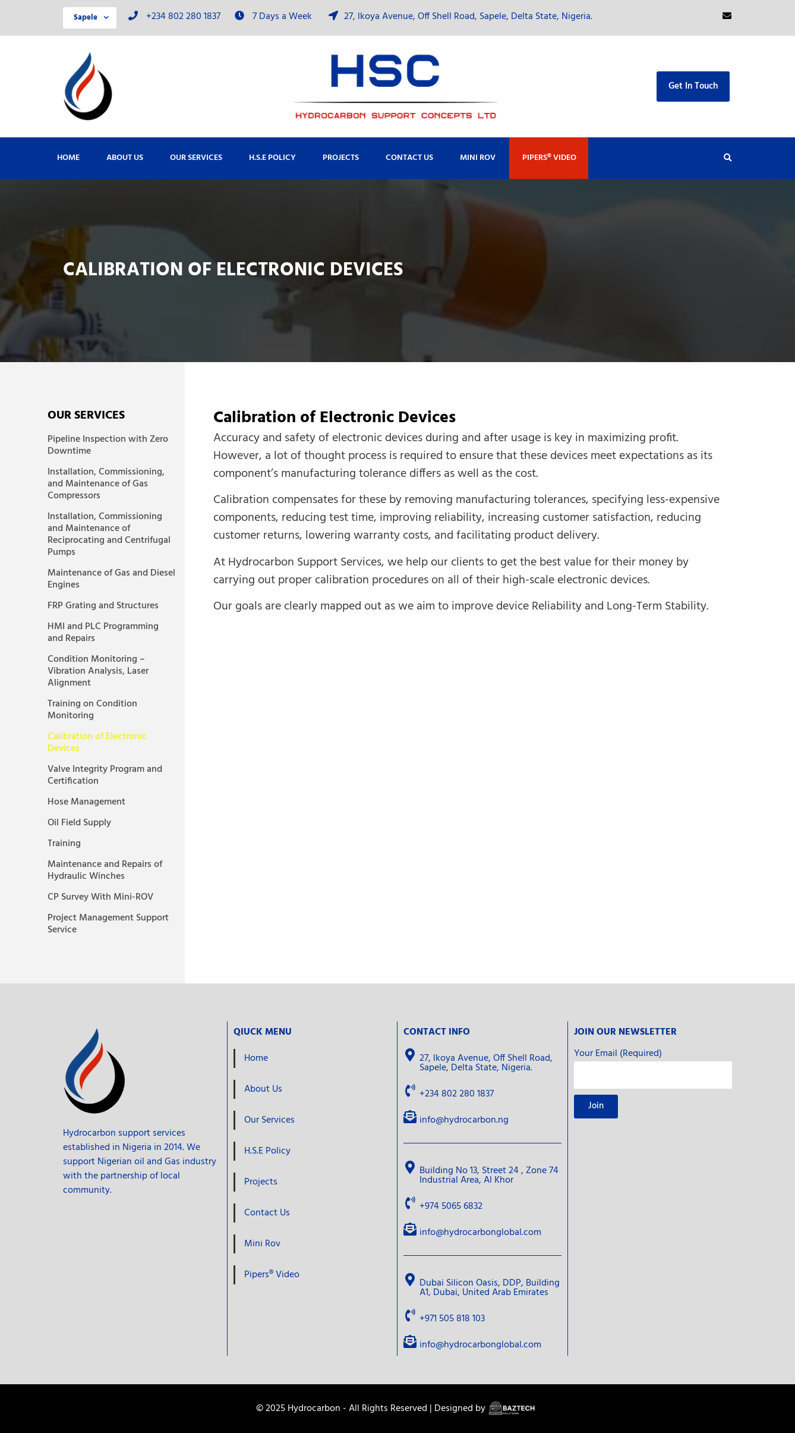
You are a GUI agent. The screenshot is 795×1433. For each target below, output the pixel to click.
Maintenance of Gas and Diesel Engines (111, 579)
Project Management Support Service (108, 924)
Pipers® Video (549, 158)
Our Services (196, 158)
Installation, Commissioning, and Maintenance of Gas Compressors (106, 484)
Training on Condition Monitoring (92, 710)
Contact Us (409, 158)
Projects (341, 158)
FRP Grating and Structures (103, 606)
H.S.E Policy (272, 158)
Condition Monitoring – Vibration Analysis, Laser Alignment (98, 671)
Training (64, 844)
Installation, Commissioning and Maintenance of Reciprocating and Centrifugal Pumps (109, 534)
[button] (727, 158)
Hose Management (86, 802)
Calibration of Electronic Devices (97, 743)
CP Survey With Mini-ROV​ (100, 897)
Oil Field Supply (79, 823)
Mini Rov (478, 158)
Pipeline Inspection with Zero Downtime (108, 445)
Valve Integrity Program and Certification (105, 775)
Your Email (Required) (618, 1055)
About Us (124, 158)
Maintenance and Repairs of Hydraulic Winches (105, 870)
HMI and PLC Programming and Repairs (103, 633)
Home (68, 158)
